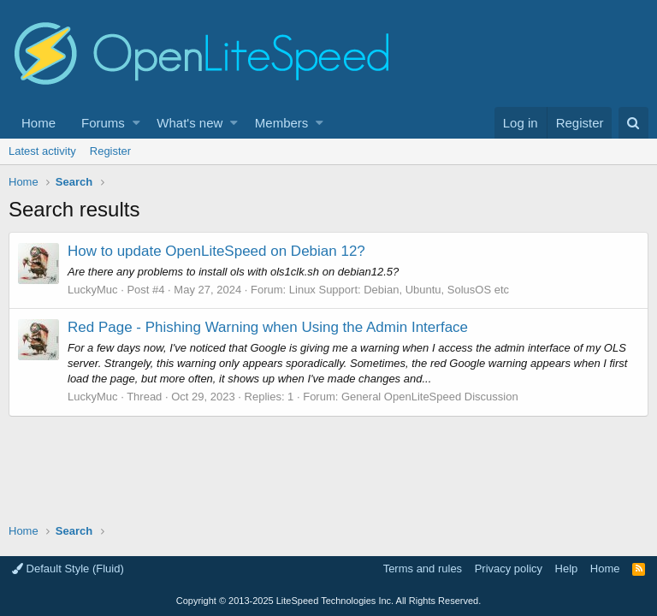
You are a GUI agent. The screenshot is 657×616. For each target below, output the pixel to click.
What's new (189, 123)
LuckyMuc (93, 289)
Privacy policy (508, 568)
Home (38, 123)
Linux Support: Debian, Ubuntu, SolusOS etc (399, 289)
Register (110, 151)
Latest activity (42, 151)
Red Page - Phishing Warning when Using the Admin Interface (268, 327)
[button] (136, 123)
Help (566, 568)
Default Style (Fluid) (68, 568)
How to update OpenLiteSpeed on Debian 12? (216, 251)
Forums (103, 123)
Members (282, 123)
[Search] (633, 123)
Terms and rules (422, 568)
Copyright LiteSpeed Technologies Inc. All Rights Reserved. (328, 600)
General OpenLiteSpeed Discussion (429, 396)
